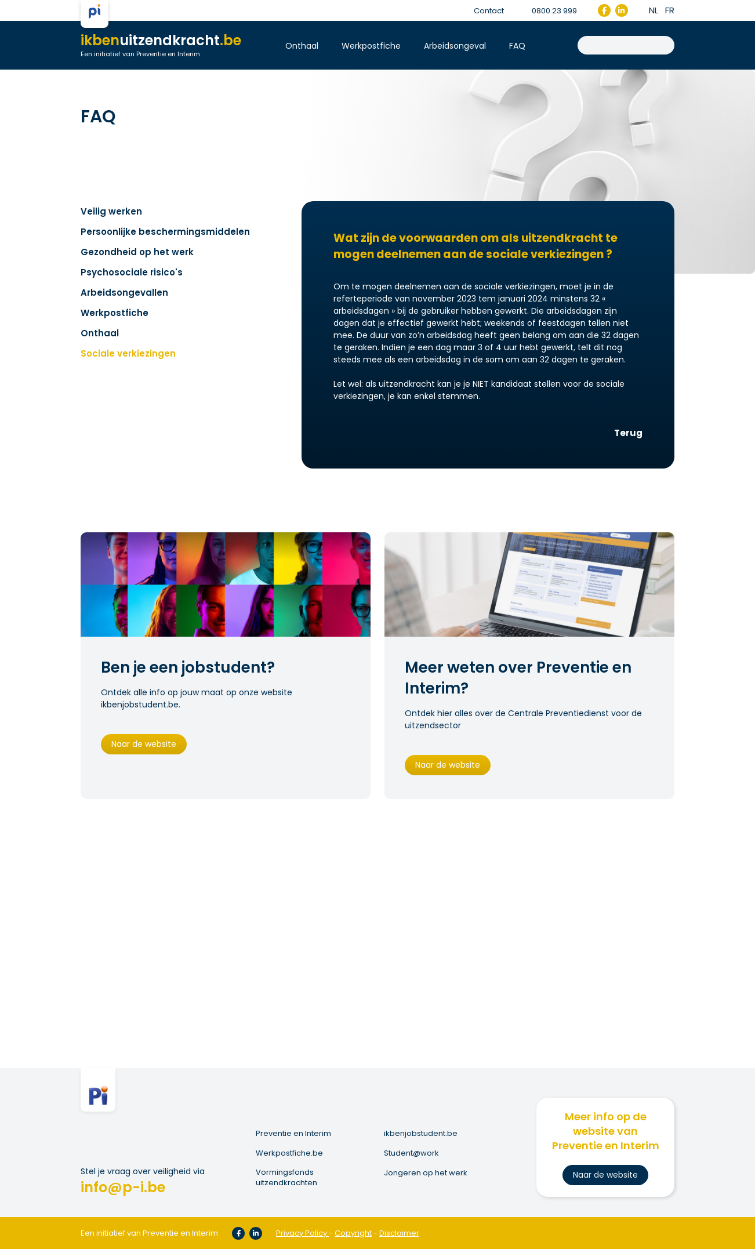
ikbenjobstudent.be (421, 1133)
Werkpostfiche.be (289, 1153)
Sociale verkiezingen (128, 353)
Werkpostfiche (371, 46)
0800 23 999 (547, 10)
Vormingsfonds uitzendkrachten (286, 1177)
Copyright (353, 1233)
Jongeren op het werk (425, 1173)
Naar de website (143, 744)
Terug (628, 433)
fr (669, 10)
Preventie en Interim (293, 1133)
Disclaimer (399, 1233)
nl (653, 10)
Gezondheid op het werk (137, 252)
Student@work (411, 1153)
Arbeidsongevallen (124, 292)
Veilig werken (111, 211)
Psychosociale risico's (132, 272)
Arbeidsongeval (455, 46)
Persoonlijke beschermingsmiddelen (165, 232)
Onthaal (301, 46)
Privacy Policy (301, 1233)
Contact (489, 10)
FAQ (517, 46)
